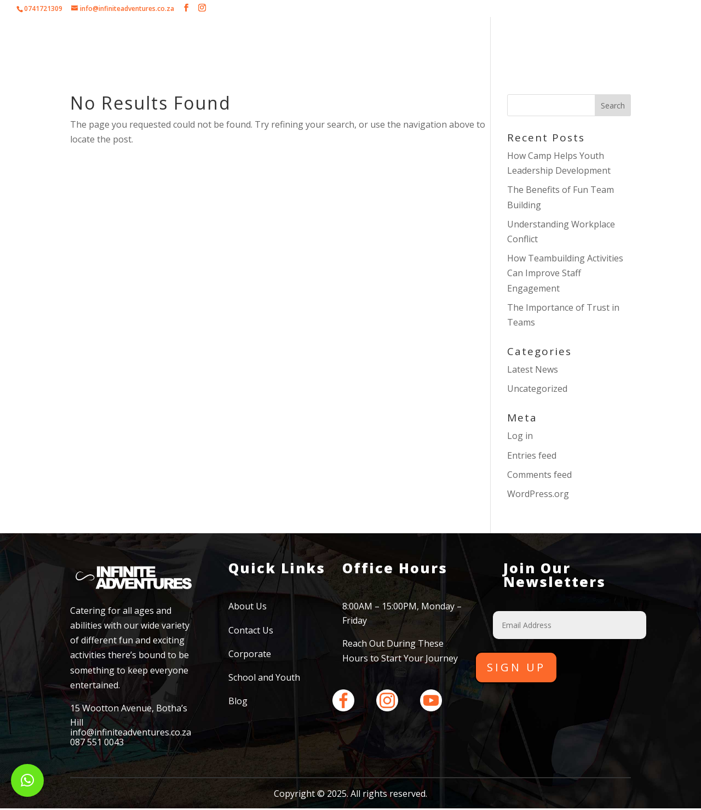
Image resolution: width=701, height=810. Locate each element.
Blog (238, 701)
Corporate (228, 41)
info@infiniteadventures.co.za (130, 732)
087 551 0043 (97, 742)
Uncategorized (537, 389)
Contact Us (563, 41)
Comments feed (539, 475)
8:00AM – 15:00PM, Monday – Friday (402, 613)
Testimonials (497, 41)
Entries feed (531, 455)
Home (126, 41)
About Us (172, 41)
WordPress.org (538, 494)
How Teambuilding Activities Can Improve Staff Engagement (565, 273)
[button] (27, 780)
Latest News (532, 369)
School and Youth (408, 41)
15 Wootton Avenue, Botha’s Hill (128, 715)
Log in (520, 436)
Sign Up (516, 667)
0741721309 (43, 8)
